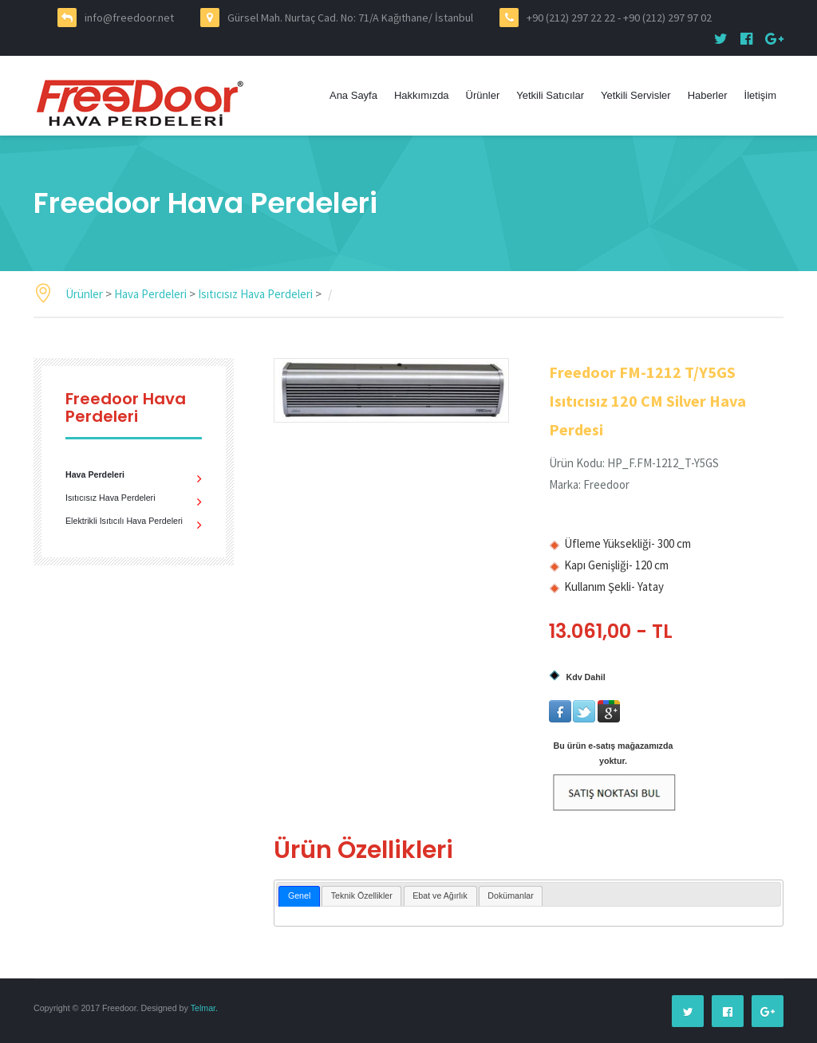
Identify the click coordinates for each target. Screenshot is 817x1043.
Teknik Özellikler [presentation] (362, 895)
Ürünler (483, 95)
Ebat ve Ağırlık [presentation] (440, 895)
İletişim (760, 95)
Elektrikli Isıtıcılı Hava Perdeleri (124, 520)
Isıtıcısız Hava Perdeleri (256, 293)
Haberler (708, 95)
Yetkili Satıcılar (550, 95)
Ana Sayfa (353, 95)
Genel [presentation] (299, 895)
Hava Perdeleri (151, 293)
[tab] (299, 896)
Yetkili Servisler (636, 95)
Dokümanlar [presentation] (510, 895)
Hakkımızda (421, 95)
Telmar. (204, 1008)
